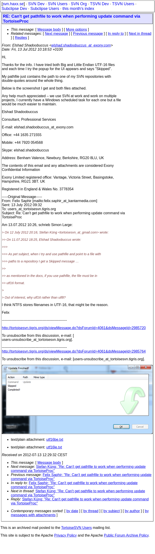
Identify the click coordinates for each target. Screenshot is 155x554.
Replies (21, 38)
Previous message (88, 33)
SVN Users (57, 4)
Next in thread (140, 33)
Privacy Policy (65, 535)
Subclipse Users (44, 8)
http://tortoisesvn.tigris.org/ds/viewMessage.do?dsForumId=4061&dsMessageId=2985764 (74, 351)
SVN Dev (36, 4)
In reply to (116, 33)
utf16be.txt (54, 439)
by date (72, 511)
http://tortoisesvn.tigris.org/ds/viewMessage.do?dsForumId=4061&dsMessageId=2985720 (74, 328)
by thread (90, 511)
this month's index (78, 8)
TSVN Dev (99, 4)
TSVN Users (123, 4)
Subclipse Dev (14, 8)
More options (76, 29)
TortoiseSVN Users (76, 528)
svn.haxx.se (13, 4)
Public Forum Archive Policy (126, 535)
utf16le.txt (54, 447)
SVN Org (79, 4)
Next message (56, 33)
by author (132, 511)
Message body (49, 29)
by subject (111, 511)
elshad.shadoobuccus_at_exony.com (81, 45)
